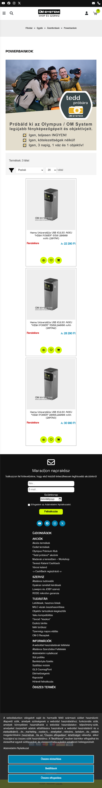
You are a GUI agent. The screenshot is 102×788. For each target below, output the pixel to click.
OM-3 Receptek (40, 635)
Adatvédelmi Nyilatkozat (57, 505)
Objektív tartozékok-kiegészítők (49, 611)
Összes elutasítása (51, 759)
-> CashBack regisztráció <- (47, 571)
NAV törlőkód (39, 627)
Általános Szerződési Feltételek (49, 649)
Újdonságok (42, 533)
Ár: (62, 244)
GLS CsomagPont (42, 669)
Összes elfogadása (51, 778)
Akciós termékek (41, 543)
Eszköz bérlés (39, 623)
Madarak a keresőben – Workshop (50, 559)
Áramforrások (53, 28)
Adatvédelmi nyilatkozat (45, 653)
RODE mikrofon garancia (45, 593)
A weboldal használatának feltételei (51, 645)
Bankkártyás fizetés (42, 661)
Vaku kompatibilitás (42, 615)
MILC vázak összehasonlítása (48, 607)
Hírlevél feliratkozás (42, 682)
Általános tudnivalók (43, 581)
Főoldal (29, 28)
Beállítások (51, 769)
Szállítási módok (41, 665)
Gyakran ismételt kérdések (46, 585)
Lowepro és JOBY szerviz (46, 589)
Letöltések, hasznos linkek (46, 603)
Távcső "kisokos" (41, 619)
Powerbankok (70, 28)
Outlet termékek (40, 547)
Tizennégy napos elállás (45, 631)
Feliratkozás (51, 511)
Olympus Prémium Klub (45, 551)
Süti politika (38, 657)
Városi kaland (39, 567)
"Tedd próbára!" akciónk (45, 555)
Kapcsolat (37, 678)
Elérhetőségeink (41, 674)
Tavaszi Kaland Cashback (46, 563)
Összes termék (44, 687)
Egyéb (40, 28)
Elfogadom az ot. (51, 505)
